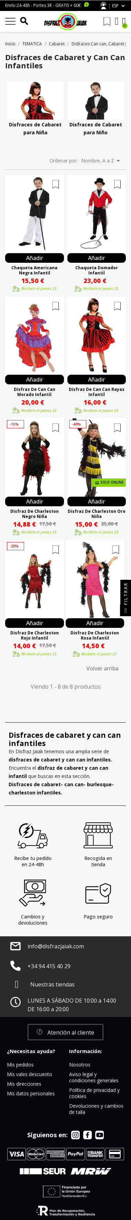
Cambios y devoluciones (32, 919)
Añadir (34, 258)
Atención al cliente (103, 5)
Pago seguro (98, 916)
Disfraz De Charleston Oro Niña (96, 514)
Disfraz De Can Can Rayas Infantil (96, 392)
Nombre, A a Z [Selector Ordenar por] (101, 160)
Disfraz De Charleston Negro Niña (34, 514)
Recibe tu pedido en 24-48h (33, 861)
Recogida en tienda (98, 861)
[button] (65, 1032)
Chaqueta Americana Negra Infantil (34, 270)
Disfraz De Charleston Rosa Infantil (94, 635)
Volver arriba (102, 668)
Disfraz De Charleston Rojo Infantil (34, 635)
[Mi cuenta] (116, 21)
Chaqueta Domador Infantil (96, 270)
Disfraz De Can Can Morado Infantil (34, 392)
